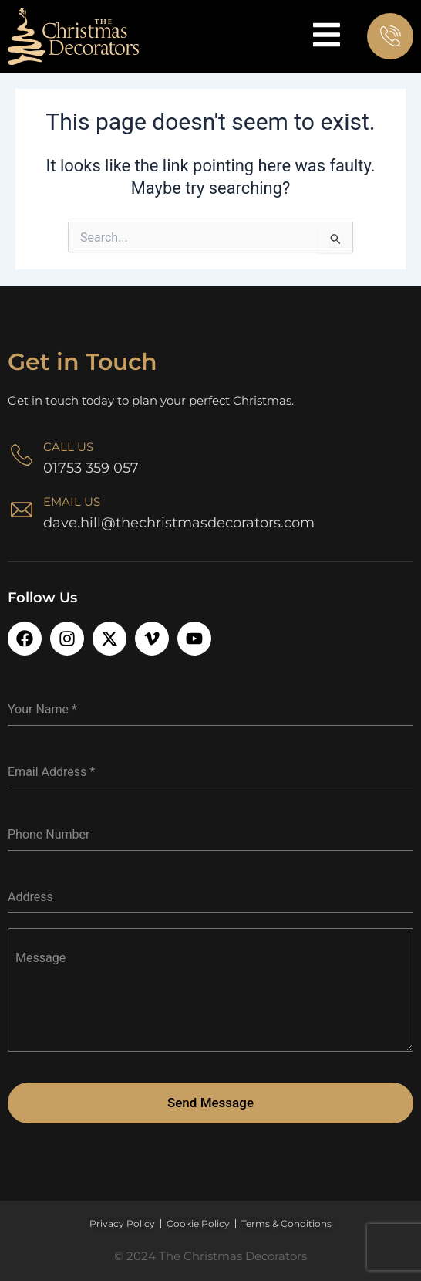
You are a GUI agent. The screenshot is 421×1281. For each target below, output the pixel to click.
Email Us (71, 501)
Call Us (68, 446)
